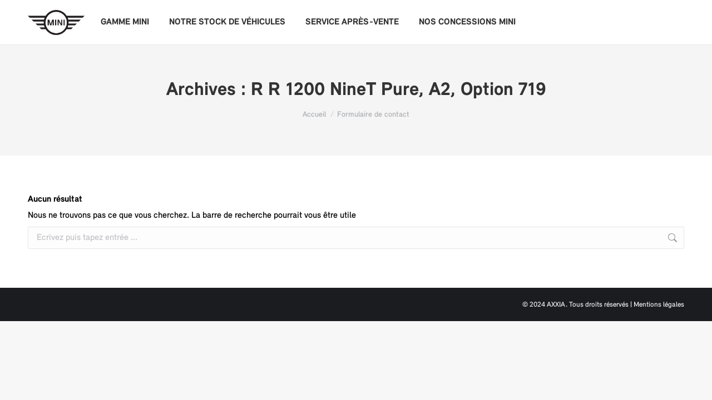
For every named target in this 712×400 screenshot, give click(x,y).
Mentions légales (659, 304)
